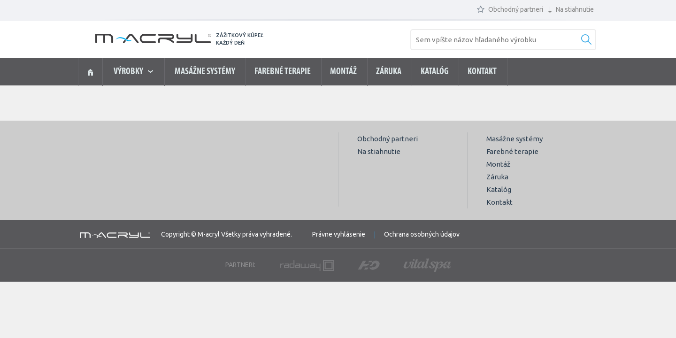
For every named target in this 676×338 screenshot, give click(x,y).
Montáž (343, 72)
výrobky (133, 72)
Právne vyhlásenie (338, 234)
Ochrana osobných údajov (422, 234)
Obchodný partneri (510, 9)
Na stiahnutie (571, 9)
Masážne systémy (205, 72)
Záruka (388, 72)
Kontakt (482, 72)
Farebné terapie (282, 72)
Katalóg (434, 72)
